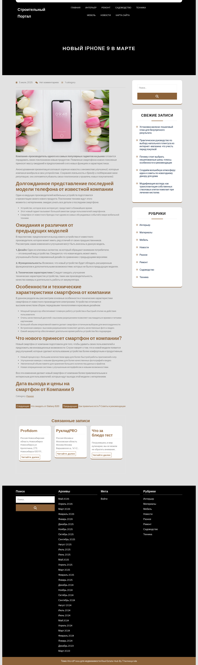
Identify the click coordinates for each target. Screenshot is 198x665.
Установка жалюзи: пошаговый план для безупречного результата (156, 129)
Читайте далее (30, 457)
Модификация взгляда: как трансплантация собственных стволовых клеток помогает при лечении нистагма (157, 188)
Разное (30, 396)
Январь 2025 (65, 579)
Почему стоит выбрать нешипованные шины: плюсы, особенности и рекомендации (156, 159)
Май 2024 (63, 620)
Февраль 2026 (66, 514)
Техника (141, 7)
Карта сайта (123, 15)
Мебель (91, 15)
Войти (104, 498)
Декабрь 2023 (66, 645)
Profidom (28, 430)
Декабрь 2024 (66, 584)
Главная (75, 7)
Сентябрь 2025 (66, 539)
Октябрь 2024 (66, 595)
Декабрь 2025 (66, 524)
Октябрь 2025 (66, 534)
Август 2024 (64, 605)
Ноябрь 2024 (65, 590)
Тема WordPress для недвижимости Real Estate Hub (89, 660)
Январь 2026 (65, 519)
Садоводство (123, 7)
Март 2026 (64, 508)
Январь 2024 (65, 640)
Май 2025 (63, 559)
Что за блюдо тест (102, 433)
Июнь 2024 (64, 615)
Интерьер (90, 7)
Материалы (146, 232)
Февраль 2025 (66, 574)
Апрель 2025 (65, 564)
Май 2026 (63, 498)
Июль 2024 (64, 610)
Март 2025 (64, 569)
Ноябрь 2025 (65, 529)
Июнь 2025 (64, 554)
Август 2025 (65, 544)
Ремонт (105, 7)
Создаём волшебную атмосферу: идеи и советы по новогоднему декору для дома (158, 173)
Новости (105, 15)
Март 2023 (64, 650)
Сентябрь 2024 (66, 600)
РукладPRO (66, 430)
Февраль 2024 (66, 635)
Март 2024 (64, 630)
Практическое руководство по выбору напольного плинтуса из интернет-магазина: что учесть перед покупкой (157, 145)
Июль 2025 (64, 549)
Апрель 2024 (65, 625)
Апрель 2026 (65, 503)
